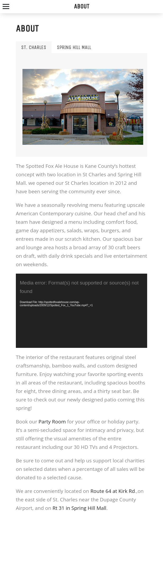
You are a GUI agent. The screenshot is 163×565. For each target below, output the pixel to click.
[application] (81, 311)
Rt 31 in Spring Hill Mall (79, 508)
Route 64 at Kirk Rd (112, 491)
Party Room (52, 421)
